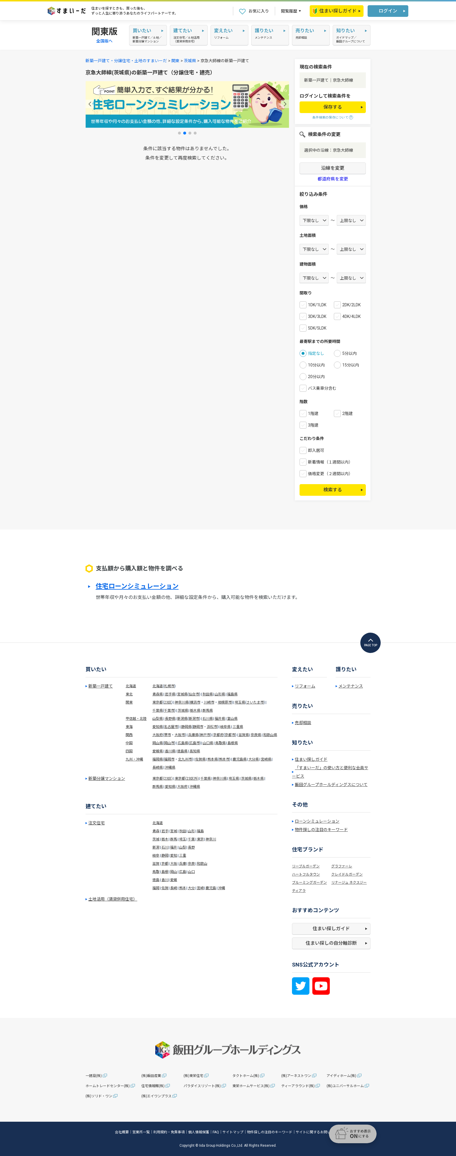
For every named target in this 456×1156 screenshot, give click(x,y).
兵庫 (182, 864)
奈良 (191, 864)
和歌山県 (270, 735)
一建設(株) (94, 1076)
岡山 (173, 872)
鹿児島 (211, 888)
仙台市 (194, 694)
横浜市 (195, 702)
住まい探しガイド (334, 11)
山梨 (182, 847)
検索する (332, 490)
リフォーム (305, 686)
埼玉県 (240, 702)
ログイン (388, 11)
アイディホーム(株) (341, 1076)
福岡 (155, 888)
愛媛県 (157, 751)
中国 (129, 743)
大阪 (173, 864)
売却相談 (303, 722)
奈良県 (256, 735)
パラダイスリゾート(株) (202, 1086)
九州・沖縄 (134, 759)
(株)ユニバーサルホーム (345, 1086)
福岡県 (157, 759)
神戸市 (205, 735)
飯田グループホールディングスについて (331, 784)
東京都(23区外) (187, 778)
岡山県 (157, 743)
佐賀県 (200, 759)
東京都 (157, 702)
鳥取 (155, 872)
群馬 (173, 839)
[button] (90, 104)
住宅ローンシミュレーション (137, 586)
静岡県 (186, 727)
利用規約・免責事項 (169, 1132)
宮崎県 (266, 759)
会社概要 (122, 1132)
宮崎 (200, 888)
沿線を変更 (332, 168)
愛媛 (173, 880)
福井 (173, 847)
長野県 (170, 719)
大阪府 (157, 735)
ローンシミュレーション (317, 821)
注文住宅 (96, 823)
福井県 (220, 719)
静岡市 (198, 727)
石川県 (207, 719)
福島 (200, 831)
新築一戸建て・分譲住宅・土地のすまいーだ (126, 60)
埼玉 (182, 839)
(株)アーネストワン (296, 1076)
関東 (175, 60)
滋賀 (155, 864)
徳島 (155, 880)
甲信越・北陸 (136, 719)
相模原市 (225, 702)
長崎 (173, 888)
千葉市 (169, 710)
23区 (168, 702)
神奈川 (211, 839)
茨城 (155, 839)
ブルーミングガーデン (309, 883)
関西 (129, 735)
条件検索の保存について (330, 117)
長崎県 (157, 767)
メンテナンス (351, 686)
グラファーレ (341, 866)
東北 (129, 694)
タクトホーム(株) (245, 1076)
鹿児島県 (240, 759)
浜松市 (212, 727)
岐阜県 (225, 727)
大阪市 (179, 735)
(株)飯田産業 (151, 1076)
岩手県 (170, 694)
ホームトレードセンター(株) (108, 1086)
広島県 (183, 743)
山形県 (220, 694)
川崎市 (209, 702)
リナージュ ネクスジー (349, 883)
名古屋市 (171, 727)
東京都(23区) (162, 778)
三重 (182, 855)
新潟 (155, 847)
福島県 (232, 694)
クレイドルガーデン (347, 874)
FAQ (216, 1132)
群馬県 (207, 710)
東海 (129, 727)
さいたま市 (255, 702)
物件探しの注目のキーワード (321, 829)
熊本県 (212, 759)
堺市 (167, 735)
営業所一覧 (141, 1132)
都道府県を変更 (333, 179)
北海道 (131, 686)
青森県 (157, 694)
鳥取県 (220, 743)
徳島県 (182, 751)
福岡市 (169, 759)
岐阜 (155, 855)
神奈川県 (182, 702)
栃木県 (195, 710)
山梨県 (157, 719)
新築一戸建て (100, 686)
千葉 (191, 839)
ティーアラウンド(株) (298, 1086)
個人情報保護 (198, 1132)
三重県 (238, 727)
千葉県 (157, 710)
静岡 (164, 855)
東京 (200, 839)
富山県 (232, 719)
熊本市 (224, 759)
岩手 (164, 831)
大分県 (253, 759)
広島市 (194, 743)
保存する (332, 107)
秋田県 (207, 694)
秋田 (182, 831)
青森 (155, 831)
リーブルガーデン (306, 866)
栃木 (164, 839)
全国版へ (104, 41)
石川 (164, 847)
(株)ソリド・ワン (99, 1096)
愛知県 (157, 727)
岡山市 (169, 743)
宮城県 (182, 694)
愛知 (173, 855)
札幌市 (169, 686)
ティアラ (299, 891)
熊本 (182, 888)
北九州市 (185, 759)
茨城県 (190, 60)
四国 (129, 751)
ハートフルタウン (306, 874)
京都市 (230, 735)
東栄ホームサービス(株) (251, 1086)
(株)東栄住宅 (193, 1076)
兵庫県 (193, 735)
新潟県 (182, 719)
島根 (164, 872)
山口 (191, 872)
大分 (191, 888)
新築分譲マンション (106, 778)
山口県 (208, 743)
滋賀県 (243, 735)
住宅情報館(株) (153, 1086)
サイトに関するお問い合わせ (318, 1132)
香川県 (170, 751)
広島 (182, 872)
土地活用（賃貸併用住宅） (112, 899)
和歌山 (202, 864)
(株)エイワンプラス (156, 1096)
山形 (191, 831)
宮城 (173, 831)
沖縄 (221, 888)
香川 (164, 880)
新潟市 (194, 719)
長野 (191, 847)
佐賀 (164, 888)
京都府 (218, 735)
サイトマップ (232, 1132)
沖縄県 (170, 767)
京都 (164, 864)
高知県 (195, 751)
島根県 (232, 743)
